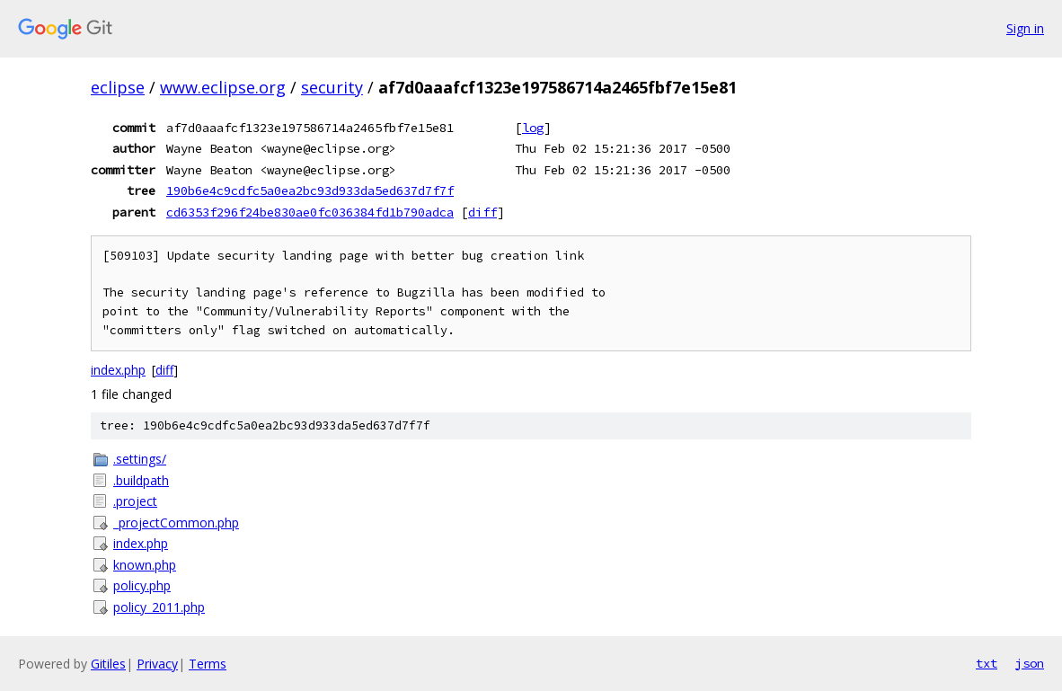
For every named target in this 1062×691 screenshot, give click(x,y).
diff (482, 212)
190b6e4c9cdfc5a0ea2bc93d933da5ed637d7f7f (310, 190)
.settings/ (139, 458)
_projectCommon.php (176, 522)
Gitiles (108, 663)
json (1029, 663)
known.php (144, 564)
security (332, 87)
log (533, 128)
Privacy (157, 663)
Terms (207, 663)
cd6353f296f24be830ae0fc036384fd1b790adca (310, 212)
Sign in (1025, 28)
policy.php (142, 585)
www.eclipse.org (223, 87)
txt (986, 663)
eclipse (118, 87)
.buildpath (141, 480)
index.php (118, 369)
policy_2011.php (159, 607)
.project (135, 500)
